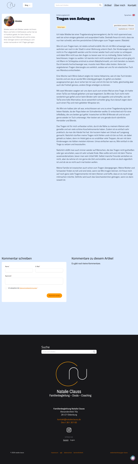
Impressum (54, 452)
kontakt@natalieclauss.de (69, 419)
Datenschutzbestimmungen (28, 288)
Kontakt (132, 5)
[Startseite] (11, 5)
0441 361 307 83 (69, 422)
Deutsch (65, 440)
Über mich (119, 5)
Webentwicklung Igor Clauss (119, 452)
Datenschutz (68, 452)
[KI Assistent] (132, 458)
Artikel (107, 5)
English (72, 440)
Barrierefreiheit (78, 452)
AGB (61, 452)
